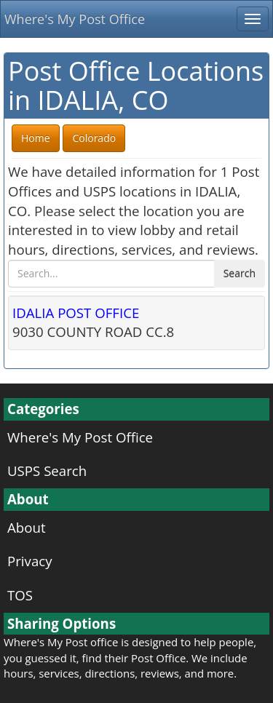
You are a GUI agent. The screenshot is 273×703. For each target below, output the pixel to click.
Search (239, 273)
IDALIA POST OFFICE (75, 312)
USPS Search (47, 470)
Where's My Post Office (74, 19)
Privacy (29, 561)
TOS (20, 595)
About (26, 527)
